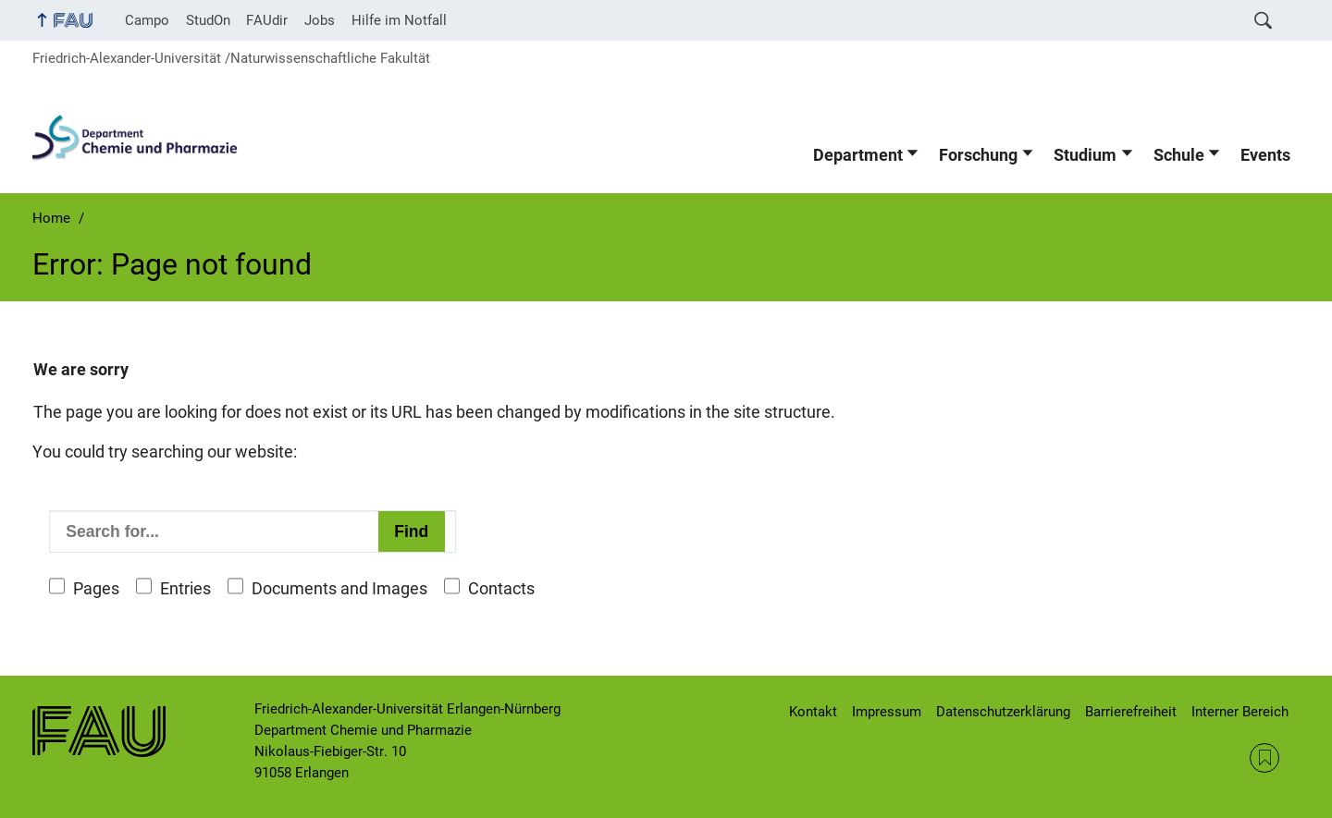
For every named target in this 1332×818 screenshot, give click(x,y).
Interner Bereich (1240, 711)
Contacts (501, 589)
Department (858, 155)
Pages (96, 589)
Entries (185, 589)
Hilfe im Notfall (399, 20)
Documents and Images (339, 589)
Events (1265, 155)
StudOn (208, 20)
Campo (147, 20)
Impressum (886, 711)
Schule (1178, 155)
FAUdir (267, 20)
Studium (1085, 155)
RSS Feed (1264, 758)
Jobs (319, 20)
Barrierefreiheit (1131, 711)
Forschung (978, 155)
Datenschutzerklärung (1003, 711)
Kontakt (813, 711)
